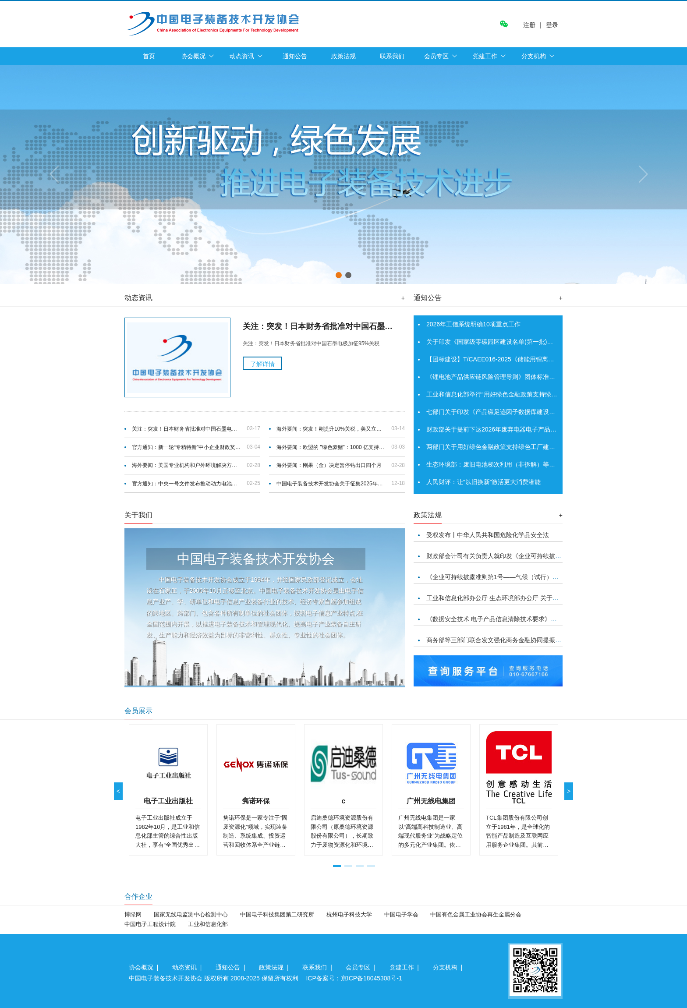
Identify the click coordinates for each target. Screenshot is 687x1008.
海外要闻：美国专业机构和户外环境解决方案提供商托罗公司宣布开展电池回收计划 (186, 465)
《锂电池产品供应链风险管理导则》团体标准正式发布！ (503, 376)
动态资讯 (242, 56)
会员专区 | (362, 967)
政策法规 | (275, 967)
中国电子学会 (401, 915)
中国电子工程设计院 (150, 924)
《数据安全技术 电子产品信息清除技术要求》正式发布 (500, 618)
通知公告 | (232, 967)
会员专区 (436, 56)
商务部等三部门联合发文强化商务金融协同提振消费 (496, 640)
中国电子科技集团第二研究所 (277, 915)
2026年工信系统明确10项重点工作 (473, 324)
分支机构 (533, 56)
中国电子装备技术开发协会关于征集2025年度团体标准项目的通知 (331, 484)
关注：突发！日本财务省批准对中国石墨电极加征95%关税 (186, 429)
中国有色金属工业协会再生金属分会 (475, 915)
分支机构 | (449, 967)
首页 (149, 56)
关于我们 (138, 515)
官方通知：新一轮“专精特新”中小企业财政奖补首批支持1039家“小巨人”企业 (186, 447)
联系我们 (392, 56)
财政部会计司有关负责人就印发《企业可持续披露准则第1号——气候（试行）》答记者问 (547, 555)
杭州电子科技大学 (349, 915)
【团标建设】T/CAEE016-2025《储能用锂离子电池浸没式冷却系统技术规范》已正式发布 (548, 359)
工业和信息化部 (208, 924)
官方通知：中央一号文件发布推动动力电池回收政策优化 (186, 484)
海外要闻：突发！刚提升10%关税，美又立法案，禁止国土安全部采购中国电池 (331, 429)
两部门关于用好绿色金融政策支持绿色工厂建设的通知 (500, 446)
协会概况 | (145, 967)
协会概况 (193, 56)
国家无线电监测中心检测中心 (191, 915)
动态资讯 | (188, 967)
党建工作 (485, 56)
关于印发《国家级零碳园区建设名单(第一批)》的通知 (498, 341)
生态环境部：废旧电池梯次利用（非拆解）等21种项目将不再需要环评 (521, 464)
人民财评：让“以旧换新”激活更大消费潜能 (483, 481)
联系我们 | (318, 967)
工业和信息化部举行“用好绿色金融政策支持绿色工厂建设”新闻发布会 (520, 394)
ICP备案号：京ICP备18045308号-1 (354, 978)
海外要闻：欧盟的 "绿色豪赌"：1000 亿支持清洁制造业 (331, 447)
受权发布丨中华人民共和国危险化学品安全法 (487, 534)
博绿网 (133, 915)
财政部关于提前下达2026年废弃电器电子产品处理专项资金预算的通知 (522, 429)
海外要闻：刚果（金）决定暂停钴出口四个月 (329, 465)
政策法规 (343, 56)
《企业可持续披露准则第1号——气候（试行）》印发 (498, 576)
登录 (552, 24)
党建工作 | (406, 967)
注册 (529, 25)
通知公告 (295, 56)
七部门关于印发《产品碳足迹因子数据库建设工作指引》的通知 (512, 411)
